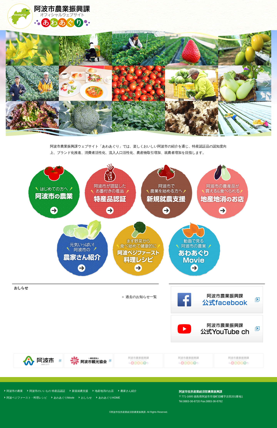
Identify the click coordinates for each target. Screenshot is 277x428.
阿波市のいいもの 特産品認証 (47, 390)
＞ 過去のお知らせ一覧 (139, 297)
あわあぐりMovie (64, 397)
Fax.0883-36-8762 (212, 401)
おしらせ (86, 397)
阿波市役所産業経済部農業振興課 (200, 391)
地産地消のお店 (104, 390)
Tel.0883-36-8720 (189, 401)
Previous (10, 83)
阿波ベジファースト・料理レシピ (27, 397)
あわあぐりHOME (109, 397)
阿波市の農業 (15, 390)
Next (267, 83)
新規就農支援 (80, 390)
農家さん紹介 (128, 390)
